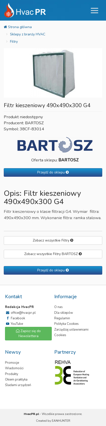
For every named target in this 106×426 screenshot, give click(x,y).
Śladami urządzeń (18, 385)
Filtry (14, 41)
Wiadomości (14, 368)
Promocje (12, 362)
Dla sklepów (63, 313)
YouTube (14, 324)
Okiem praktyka (16, 379)
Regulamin (62, 318)
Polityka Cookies (66, 324)
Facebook (15, 318)
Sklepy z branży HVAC (27, 34)
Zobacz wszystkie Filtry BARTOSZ (53, 254)
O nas (58, 307)
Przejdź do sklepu (53, 172)
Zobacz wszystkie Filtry (53, 240)
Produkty (11, 374)
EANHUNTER (61, 421)
